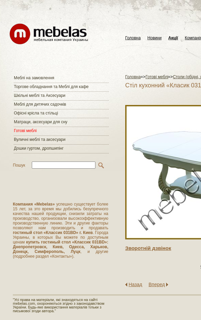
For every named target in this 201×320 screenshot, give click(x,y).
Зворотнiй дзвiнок (148, 248)
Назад (135, 284)
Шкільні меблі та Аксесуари (39, 95)
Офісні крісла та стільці (36, 113)
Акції (173, 38)
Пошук (19, 165)
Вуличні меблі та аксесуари (39, 139)
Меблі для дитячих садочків (40, 104)
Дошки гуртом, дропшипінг (39, 148)
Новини (155, 38)
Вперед (157, 284)
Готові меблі (25, 130)
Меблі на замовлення (34, 78)
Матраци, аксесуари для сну (40, 122)
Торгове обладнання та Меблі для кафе (51, 86)
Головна (133, 38)
